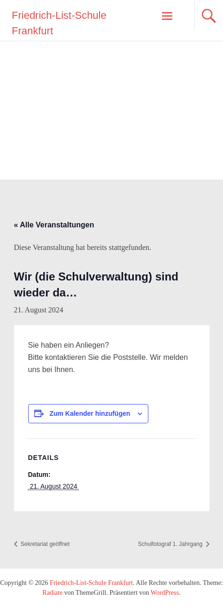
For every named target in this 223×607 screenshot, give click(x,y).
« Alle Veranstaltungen (54, 225)
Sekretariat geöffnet (44, 544)
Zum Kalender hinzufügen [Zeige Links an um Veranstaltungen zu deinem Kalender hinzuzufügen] (89, 413)
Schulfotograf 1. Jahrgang (171, 544)
